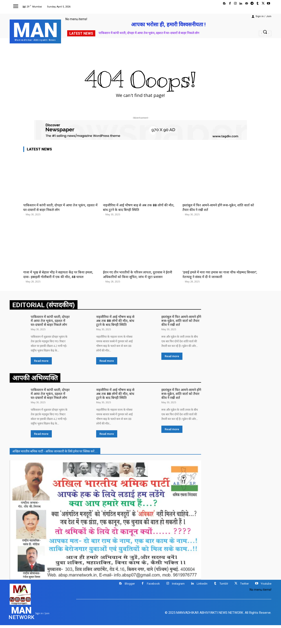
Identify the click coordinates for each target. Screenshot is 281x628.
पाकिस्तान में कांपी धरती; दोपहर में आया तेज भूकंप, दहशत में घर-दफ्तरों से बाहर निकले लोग (149, 33)
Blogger (130, 586)
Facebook (153, 586)
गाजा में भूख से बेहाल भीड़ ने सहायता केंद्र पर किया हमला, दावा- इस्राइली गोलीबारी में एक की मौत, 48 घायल (56, 276)
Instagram (178, 586)
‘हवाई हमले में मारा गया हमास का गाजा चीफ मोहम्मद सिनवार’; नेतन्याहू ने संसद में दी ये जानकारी (217, 274)
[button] (265, 31)
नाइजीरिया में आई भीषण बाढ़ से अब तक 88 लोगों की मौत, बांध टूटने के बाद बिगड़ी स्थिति (138, 207)
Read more (41, 364)
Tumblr (224, 586)
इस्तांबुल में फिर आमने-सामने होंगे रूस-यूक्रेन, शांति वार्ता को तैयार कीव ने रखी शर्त (179, 324)
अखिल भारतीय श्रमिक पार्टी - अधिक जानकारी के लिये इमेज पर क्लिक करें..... (55, 454)
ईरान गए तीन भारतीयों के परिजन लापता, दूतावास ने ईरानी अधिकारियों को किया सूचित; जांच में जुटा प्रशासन (139, 274)
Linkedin (202, 586)
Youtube (266, 586)
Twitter (244, 586)
